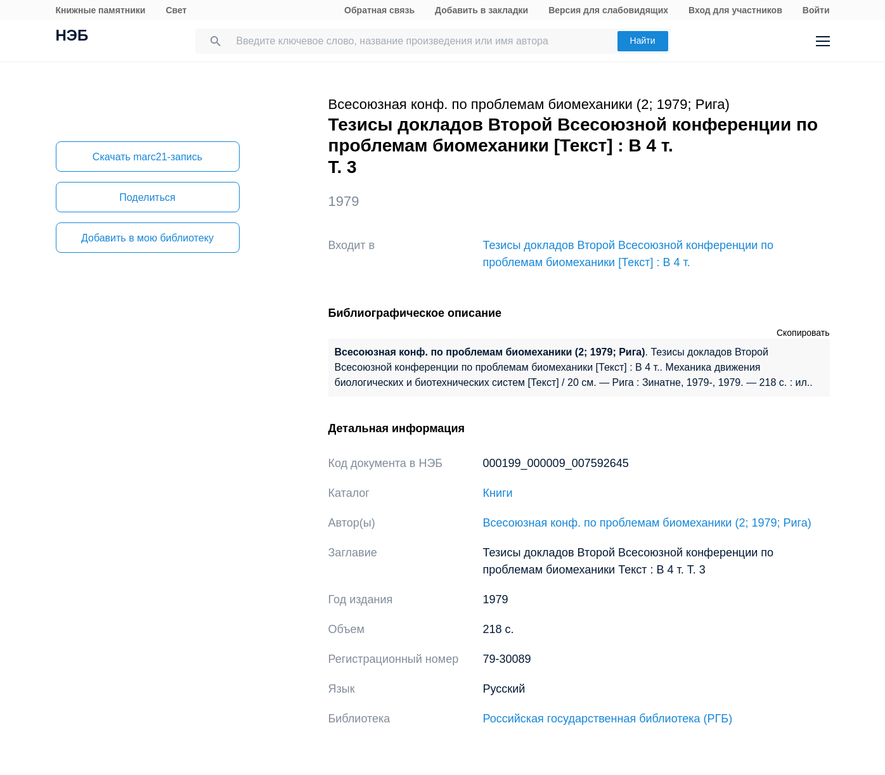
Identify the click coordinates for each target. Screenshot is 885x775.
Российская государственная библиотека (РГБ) (608, 718)
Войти (816, 10)
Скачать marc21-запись (147, 156)
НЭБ (72, 37)
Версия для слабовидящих (608, 10)
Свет (175, 10)
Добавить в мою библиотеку (147, 238)
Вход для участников (735, 10)
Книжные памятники (101, 10)
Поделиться (147, 197)
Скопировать (803, 333)
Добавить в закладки (481, 10)
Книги (498, 493)
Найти (643, 40)
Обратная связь (379, 10)
